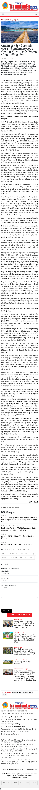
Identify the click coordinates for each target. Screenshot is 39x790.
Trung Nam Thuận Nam (21, 550)
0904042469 (11, 731)
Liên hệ (33, 783)
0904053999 (8, 757)
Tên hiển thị (5, 571)
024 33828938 (24, 731)
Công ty (7, 550)
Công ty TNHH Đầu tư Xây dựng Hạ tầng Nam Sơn (17, 537)
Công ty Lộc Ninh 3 (9, 554)
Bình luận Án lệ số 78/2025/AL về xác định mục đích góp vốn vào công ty (18, 529)
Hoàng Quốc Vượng (10, 558)
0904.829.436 (18, 742)
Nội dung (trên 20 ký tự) (8, 585)
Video (15, 783)
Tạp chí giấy (24, 783)
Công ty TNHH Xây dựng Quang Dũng (16, 544)
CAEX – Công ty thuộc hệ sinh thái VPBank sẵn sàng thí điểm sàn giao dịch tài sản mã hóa (19, 520)
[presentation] (17, 603)
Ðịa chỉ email (5, 578)
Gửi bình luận (7, 611)
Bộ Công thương (26, 558)
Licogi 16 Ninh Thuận (27, 554)
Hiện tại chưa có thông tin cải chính (17, 693)
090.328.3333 (22, 746)
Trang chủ (7, 783)
